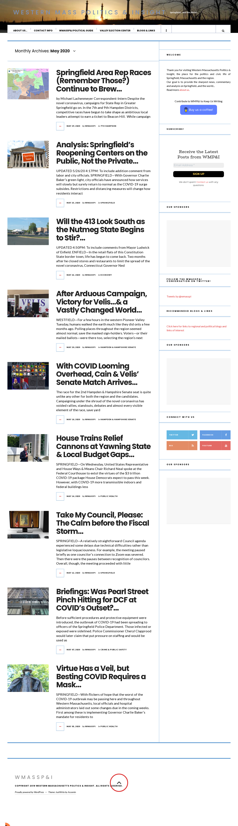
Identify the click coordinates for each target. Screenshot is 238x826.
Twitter (183, 439)
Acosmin (72, 795)
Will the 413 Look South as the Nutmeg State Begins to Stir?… (100, 233)
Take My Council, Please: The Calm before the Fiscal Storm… (102, 526)
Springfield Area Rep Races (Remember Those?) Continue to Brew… (103, 84)
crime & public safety (113, 653)
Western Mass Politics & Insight (90, 12)
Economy (106, 278)
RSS (183, 450)
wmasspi (90, 129)
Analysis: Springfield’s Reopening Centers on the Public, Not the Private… (101, 156)
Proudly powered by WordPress (29, 795)
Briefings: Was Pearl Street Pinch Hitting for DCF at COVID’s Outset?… (102, 603)
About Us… (20, 30)
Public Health (109, 499)
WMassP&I (34, 780)
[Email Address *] (198, 169)
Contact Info (43, 30)
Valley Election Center (115, 30)
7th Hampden (108, 129)
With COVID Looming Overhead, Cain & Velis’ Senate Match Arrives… (97, 377)
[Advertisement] (199, 248)
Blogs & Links (146, 30)
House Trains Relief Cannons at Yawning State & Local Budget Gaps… (103, 449)
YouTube (216, 450)
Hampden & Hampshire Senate (118, 350)
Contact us (202, 186)
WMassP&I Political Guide (76, 30)
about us (184, 93)
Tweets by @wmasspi (179, 301)
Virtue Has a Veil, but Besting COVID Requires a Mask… (101, 679)
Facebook (216, 439)
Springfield (107, 206)
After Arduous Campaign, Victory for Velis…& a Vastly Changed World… (101, 305)
